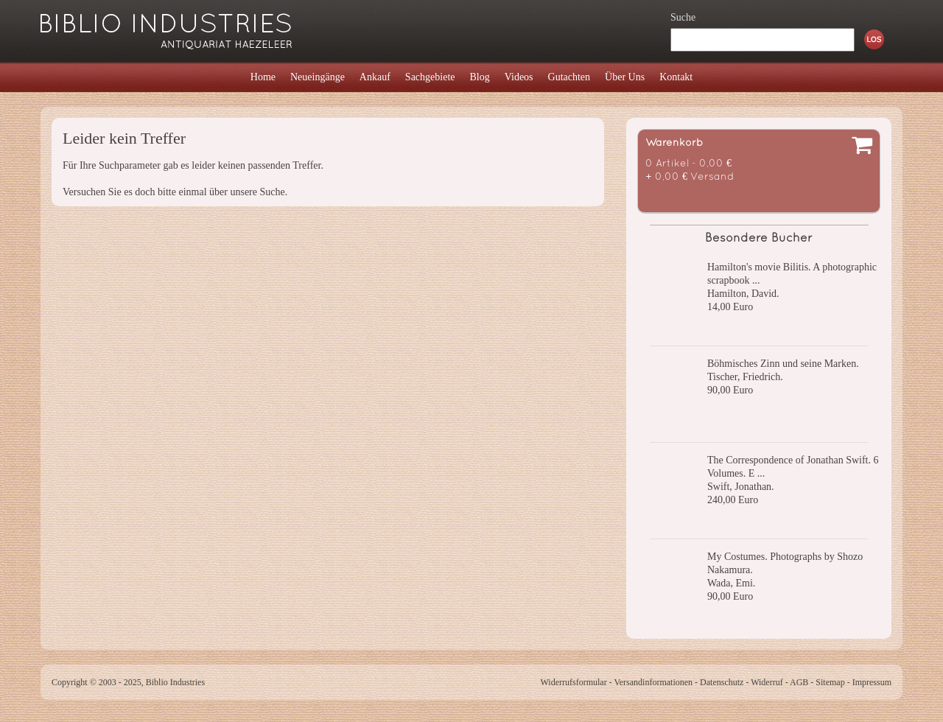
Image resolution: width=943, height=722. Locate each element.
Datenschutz (721, 682)
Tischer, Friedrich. (745, 376)
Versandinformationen (653, 682)
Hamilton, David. (743, 293)
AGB (799, 682)
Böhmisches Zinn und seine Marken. (783, 363)
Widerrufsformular (573, 682)
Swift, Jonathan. (740, 486)
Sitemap (830, 682)
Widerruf (767, 682)
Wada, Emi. (731, 583)
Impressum (871, 682)
